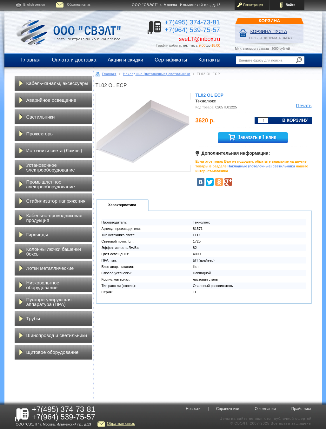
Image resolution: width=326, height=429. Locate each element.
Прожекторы (40, 133)
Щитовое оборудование (52, 352)
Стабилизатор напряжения (56, 201)
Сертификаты (171, 59)
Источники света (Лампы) (54, 150)
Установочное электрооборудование (50, 167)
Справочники (227, 409)
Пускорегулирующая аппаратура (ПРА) (49, 302)
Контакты (209, 59)
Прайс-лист (301, 409)
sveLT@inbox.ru (199, 39)
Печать (303, 105)
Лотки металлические (50, 268)
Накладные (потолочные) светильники (156, 74)
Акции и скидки (125, 59)
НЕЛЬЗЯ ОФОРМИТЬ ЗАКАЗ (270, 38)
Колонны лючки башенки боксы (53, 251)
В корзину (295, 120)
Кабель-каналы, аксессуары (57, 83)
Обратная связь (78, 4)
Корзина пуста (268, 31)
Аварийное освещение (51, 100)
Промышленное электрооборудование (50, 184)
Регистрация (253, 5)
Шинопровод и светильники (56, 335)
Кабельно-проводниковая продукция (54, 218)
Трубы (33, 318)
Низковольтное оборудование (42, 285)
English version (34, 4)
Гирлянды (37, 234)
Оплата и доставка (74, 59)
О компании (265, 409)
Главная (31, 59)
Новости (193, 409)
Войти (291, 5)
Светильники (40, 117)
